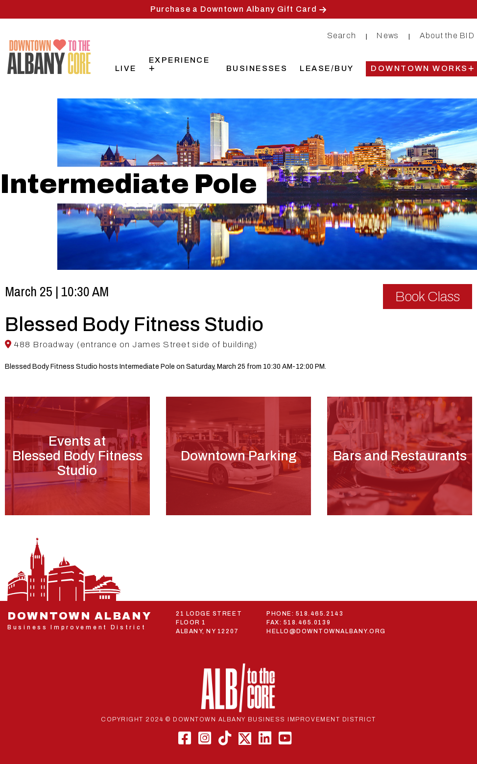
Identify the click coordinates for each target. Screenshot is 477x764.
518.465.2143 (319, 613)
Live (126, 68)
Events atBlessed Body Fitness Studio (77, 456)
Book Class (427, 296)
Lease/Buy (327, 68)
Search (342, 35)
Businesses (257, 68)
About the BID (447, 35)
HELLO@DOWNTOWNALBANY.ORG (326, 631)
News (388, 35)
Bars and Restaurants (400, 456)
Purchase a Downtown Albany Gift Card (233, 9)
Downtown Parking (238, 456)
